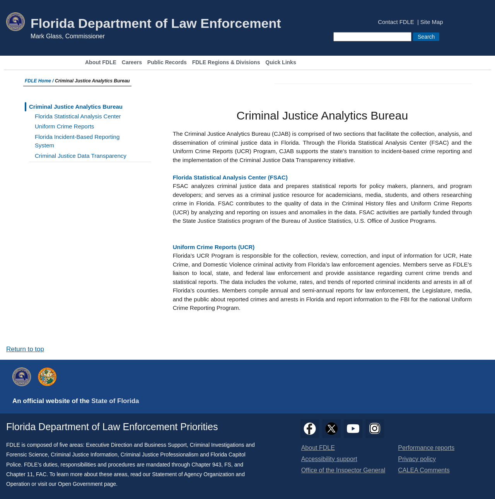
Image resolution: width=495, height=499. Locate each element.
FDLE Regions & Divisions (226, 62)
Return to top (25, 349)
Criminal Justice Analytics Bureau (76, 106)
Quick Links (280, 62)
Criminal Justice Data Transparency (80, 155)
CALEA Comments (423, 470)
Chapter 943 (206, 464)
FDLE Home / (40, 81)
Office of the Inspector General (343, 470)
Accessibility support (329, 459)
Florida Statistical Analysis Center (78, 116)
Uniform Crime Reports (64, 126)
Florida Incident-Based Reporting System (77, 141)
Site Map (431, 22)
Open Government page (87, 484)
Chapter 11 (19, 474)
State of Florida (115, 401)
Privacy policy (417, 459)
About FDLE (100, 62)
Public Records (167, 62)
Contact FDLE (396, 22)
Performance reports (426, 447)
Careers (132, 62)
